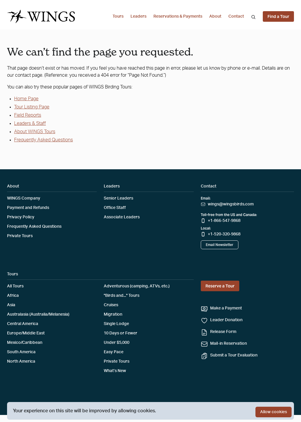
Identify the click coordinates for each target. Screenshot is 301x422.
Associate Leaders (122, 217)
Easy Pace (113, 352)
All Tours (15, 286)
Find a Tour (278, 16)
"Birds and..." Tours (121, 296)
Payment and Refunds (28, 208)
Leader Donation (226, 320)
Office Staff (115, 208)
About (215, 16)
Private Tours (20, 236)
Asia (11, 305)
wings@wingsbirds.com (231, 204)
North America (21, 361)
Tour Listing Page (31, 107)
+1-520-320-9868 (224, 234)
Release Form (223, 332)
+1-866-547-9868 (224, 221)
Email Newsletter (219, 245)
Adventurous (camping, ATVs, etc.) (137, 286)
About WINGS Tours (34, 131)
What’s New (115, 371)
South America (21, 352)
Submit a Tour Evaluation (233, 355)
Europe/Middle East (26, 333)
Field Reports (27, 115)
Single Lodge (116, 324)
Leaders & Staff (30, 123)
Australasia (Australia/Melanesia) (38, 314)
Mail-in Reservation (228, 343)
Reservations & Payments (177, 16)
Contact (236, 16)
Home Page (26, 98)
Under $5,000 (116, 343)
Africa (13, 296)
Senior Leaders (118, 198)
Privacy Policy (20, 217)
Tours (118, 16)
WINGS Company (23, 198)
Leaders (138, 16)
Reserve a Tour (220, 286)
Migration (113, 314)
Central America (22, 324)
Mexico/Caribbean (24, 343)
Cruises (111, 305)
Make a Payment (226, 308)
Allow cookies (273, 412)
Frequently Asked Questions (43, 140)
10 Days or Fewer (120, 333)
